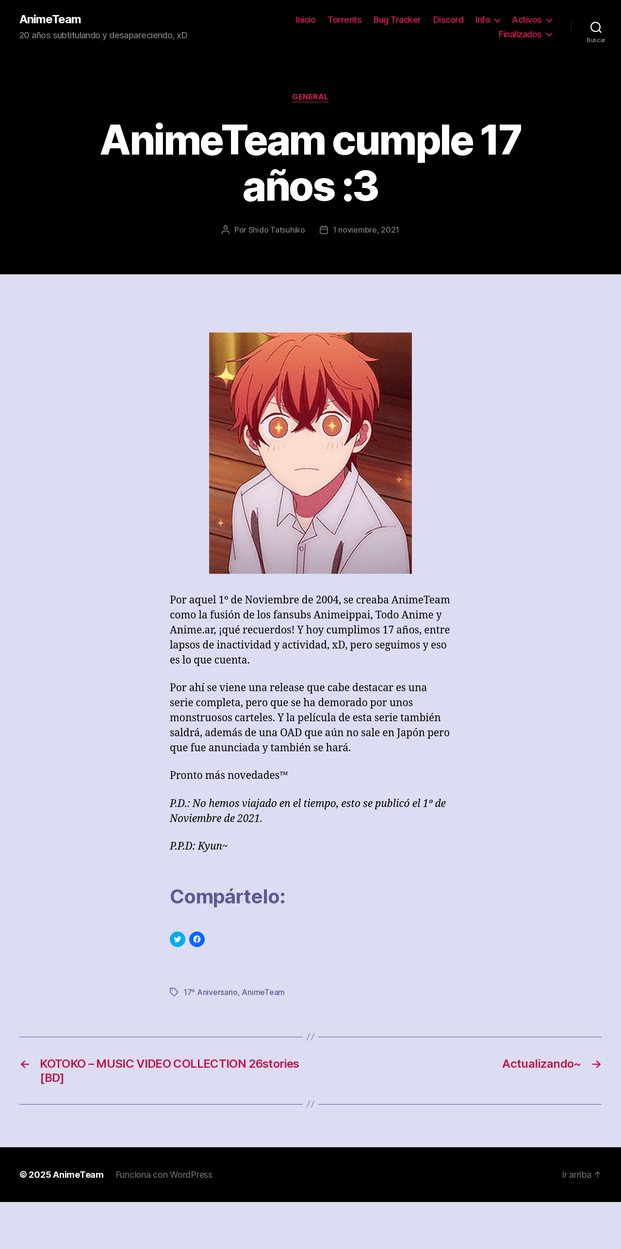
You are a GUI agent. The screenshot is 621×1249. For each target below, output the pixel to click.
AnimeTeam (50, 19)
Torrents (344, 20)
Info (482, 20)
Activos (527, 20)
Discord (448, 20)
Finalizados (520, 34)
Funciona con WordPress (163, 1175)
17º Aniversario (210, 992)
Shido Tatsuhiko (276, 230)
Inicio (305, 20)
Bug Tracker (397, 20)
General (310, 97)
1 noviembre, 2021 (366, 230)
